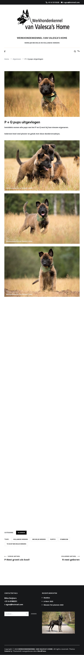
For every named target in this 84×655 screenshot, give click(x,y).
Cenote (7, 651)
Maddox (47, 598)
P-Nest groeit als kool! (23, 558)
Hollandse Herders (20, 539)
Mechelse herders (39, 539)
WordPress (41, 651)
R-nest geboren (61, 558)
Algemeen (21, 533)
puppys (52, 539)
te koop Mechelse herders (16, 544)
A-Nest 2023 (48, 601)
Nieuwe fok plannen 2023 (53, 605)
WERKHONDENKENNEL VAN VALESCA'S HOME (42, 38)
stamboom (64, 539)
